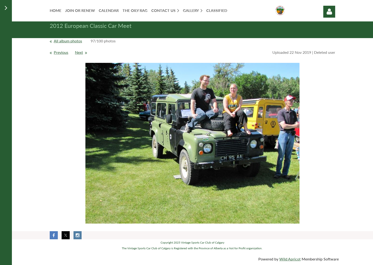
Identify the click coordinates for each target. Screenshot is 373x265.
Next (79, 52)
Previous (61, 52)
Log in (329, 12)
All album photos (68, 41)
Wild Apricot (290, 259)
